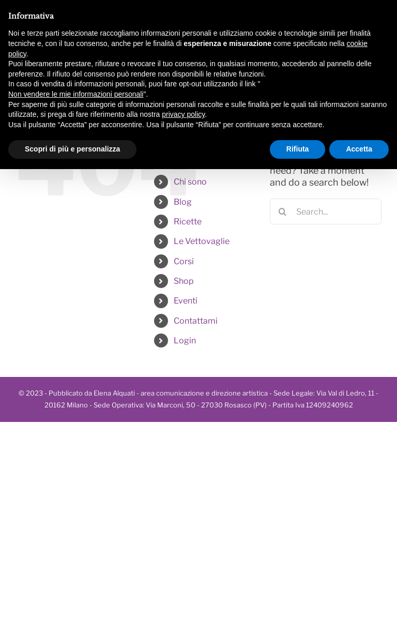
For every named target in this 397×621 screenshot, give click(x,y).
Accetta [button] (359, 149)
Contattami (196, 321)
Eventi (185, 301)
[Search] (283, 211)
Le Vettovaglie (202, 241)
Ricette (188, 221)
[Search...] (325, 211)
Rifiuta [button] (297, 149)
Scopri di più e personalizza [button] (72, 149)
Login (185, 340)
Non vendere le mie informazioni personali (75, 94)
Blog (183, 202)
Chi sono (190, 182)
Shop (184, 281)
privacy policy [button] (183, 114)
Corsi (184, 261)
